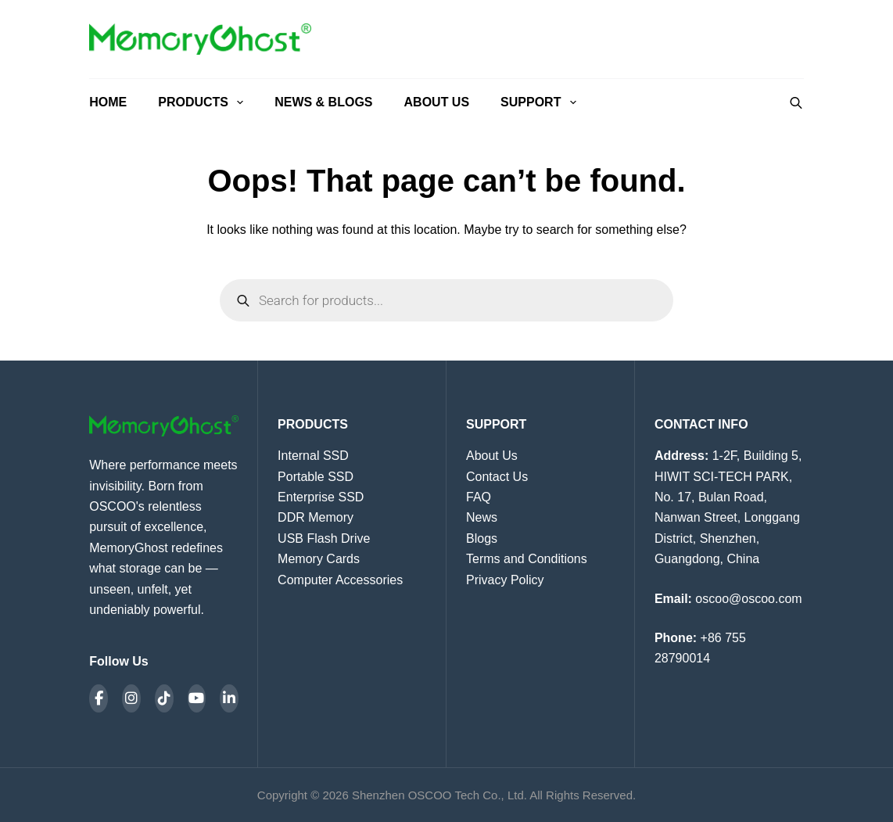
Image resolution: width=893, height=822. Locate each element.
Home (108, 102)
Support (538, 102)
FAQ (478, 497)
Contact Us (497, 476)
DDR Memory (315, 517)
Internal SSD (313, 455)
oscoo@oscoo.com (748, 598)
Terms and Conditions (526, 558)
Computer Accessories (340, 580)
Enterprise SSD (321, 497)
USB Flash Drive (324, 538)
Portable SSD (315, 476)
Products (203, 102)
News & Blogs (323, 102)
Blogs (481, 538)
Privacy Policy (505, 580)
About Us (437, 102)
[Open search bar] (796, 102)
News (481, 517)
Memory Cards (319, 558)
